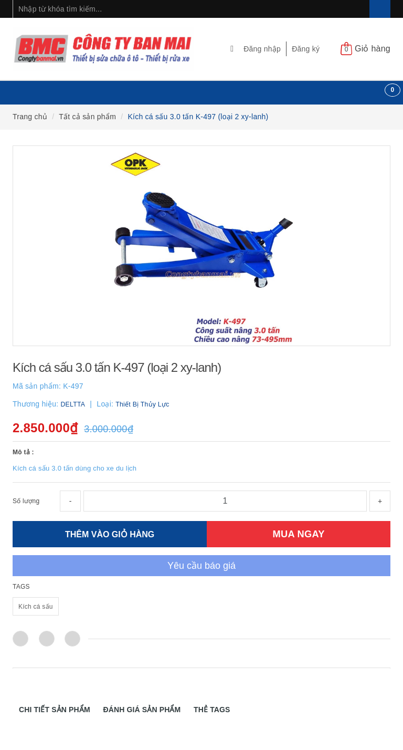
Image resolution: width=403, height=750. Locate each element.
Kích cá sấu (35, 606)
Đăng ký (306, 49)
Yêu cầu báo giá (201, 565)
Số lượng (26, 501)
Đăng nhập (262, 49)
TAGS (21, 586)
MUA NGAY (299, 533)
